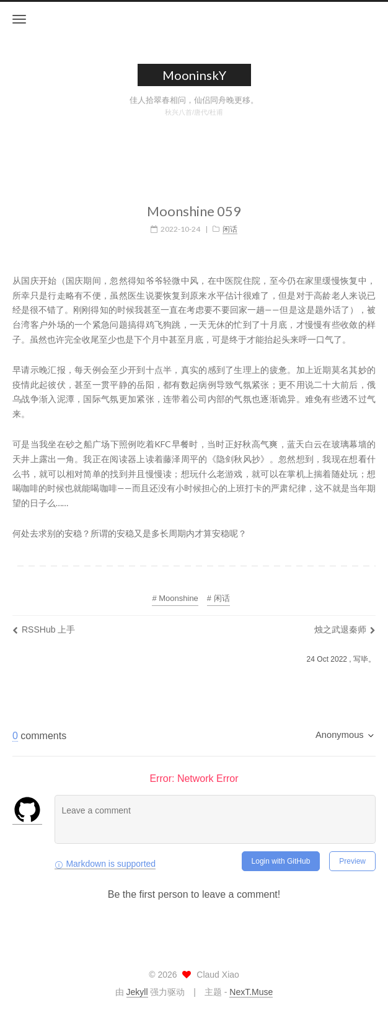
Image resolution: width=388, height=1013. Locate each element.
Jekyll (137, 992)
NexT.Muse (251, 992)
